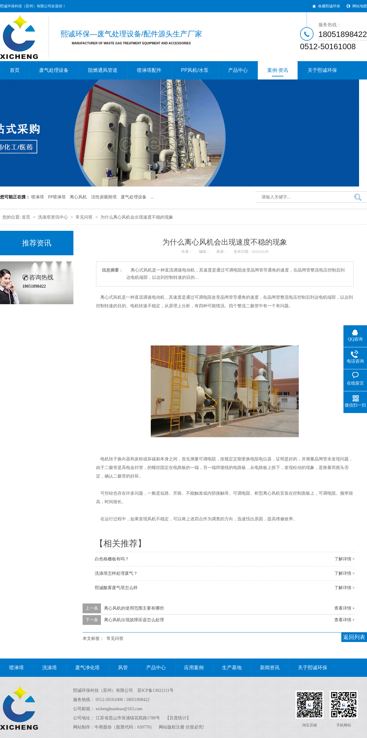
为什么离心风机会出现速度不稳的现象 (136, 217)
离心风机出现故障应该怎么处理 (134, 620)
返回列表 (354, 637)
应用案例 (189, 668)
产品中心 (238, 70)
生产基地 (227, 668)
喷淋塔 (37, 197)
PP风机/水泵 (195, 70)
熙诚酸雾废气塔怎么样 (116, 587)
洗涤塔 (45, 668)
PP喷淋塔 (57, 197)
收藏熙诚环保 (329, 6)
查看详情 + (344, 608)
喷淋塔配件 (149, 70)
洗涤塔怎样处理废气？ (116, 573)
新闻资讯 (265, 668)
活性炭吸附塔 (104, 197)
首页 (15, 70)
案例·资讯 (277, 72)
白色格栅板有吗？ (112, 559)
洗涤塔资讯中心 (53, 217)
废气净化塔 (83, 668)
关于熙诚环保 (322, 70)
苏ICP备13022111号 (155, 690)
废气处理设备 (54, 70)
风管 (118, 668)
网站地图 (359, 6)
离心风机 (78, 197)
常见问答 (84, 217)
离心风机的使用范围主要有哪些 (134, 608)
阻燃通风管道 (102, 70)
